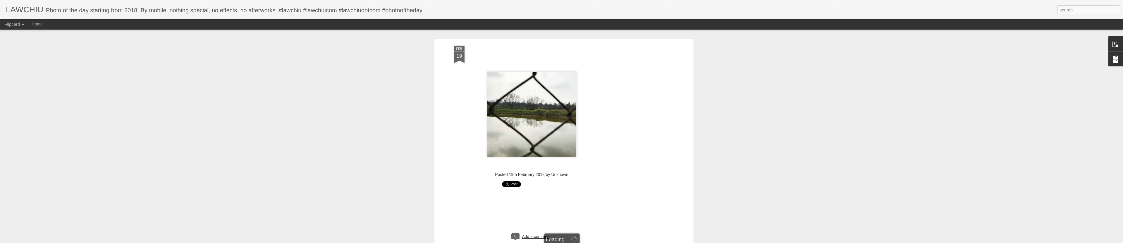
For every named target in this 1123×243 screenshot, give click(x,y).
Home (37, 24)
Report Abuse (597, 240)
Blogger (580, 240)
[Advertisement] (531, 67)
